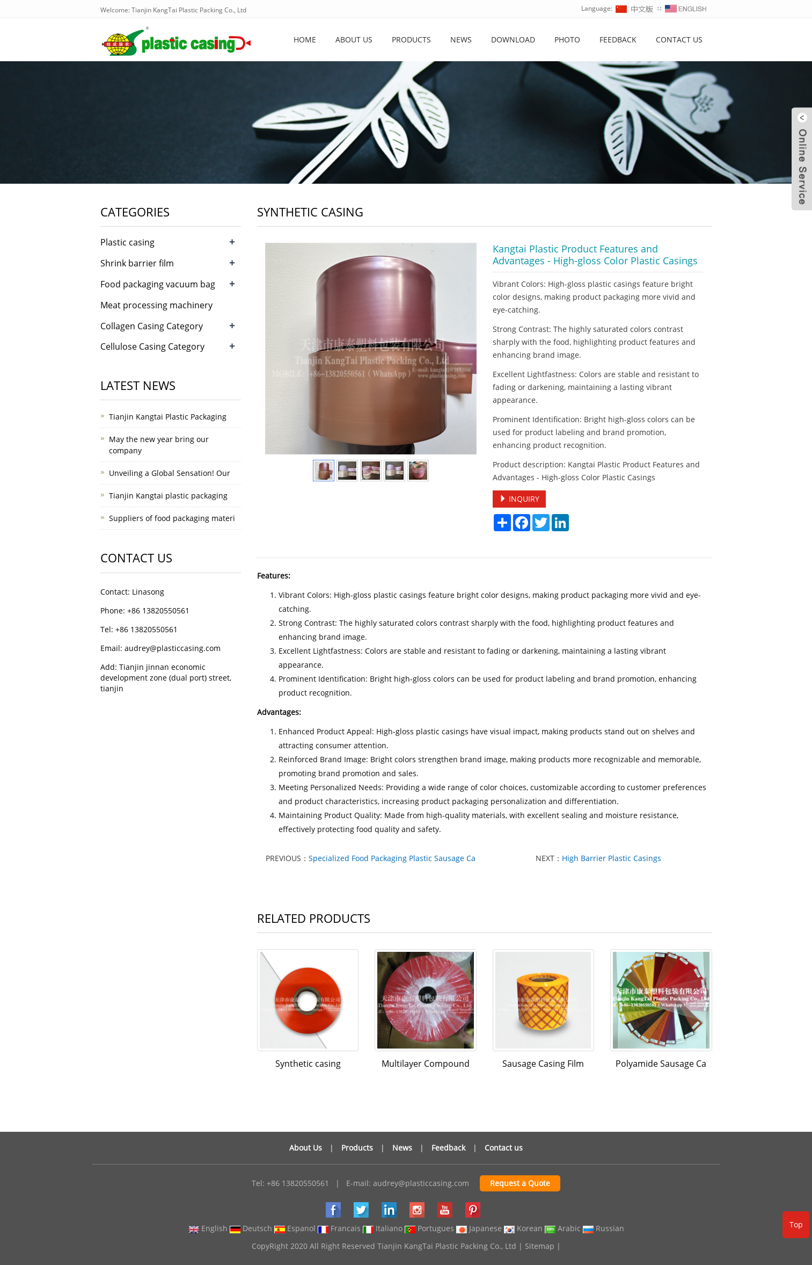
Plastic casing (127, 242)
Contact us (679, 39)
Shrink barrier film (137, 263)
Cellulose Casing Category (152, 346)
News (461, 39)
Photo (567, 39)
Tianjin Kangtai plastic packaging (168, 495)
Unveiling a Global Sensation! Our (169, 473)
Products (411, 39)
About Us (305, 1148)
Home (305, 39)
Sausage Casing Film (543, 1063)
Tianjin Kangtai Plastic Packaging (167, 416)
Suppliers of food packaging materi (172, 518)
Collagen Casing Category (151, 326)
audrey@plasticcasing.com (421, 1183)
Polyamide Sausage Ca (661, 1063)
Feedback (618, 39)
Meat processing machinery (156, 305)
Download (513, 39)
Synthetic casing (308, 1063)
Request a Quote (520, 1183)
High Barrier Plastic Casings (611, 858)
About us (353, 39)
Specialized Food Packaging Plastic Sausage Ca (392, 858)
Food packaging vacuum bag (157, 284)
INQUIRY (519, 499)
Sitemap (539, 1246)
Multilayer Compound (426, 1063)
